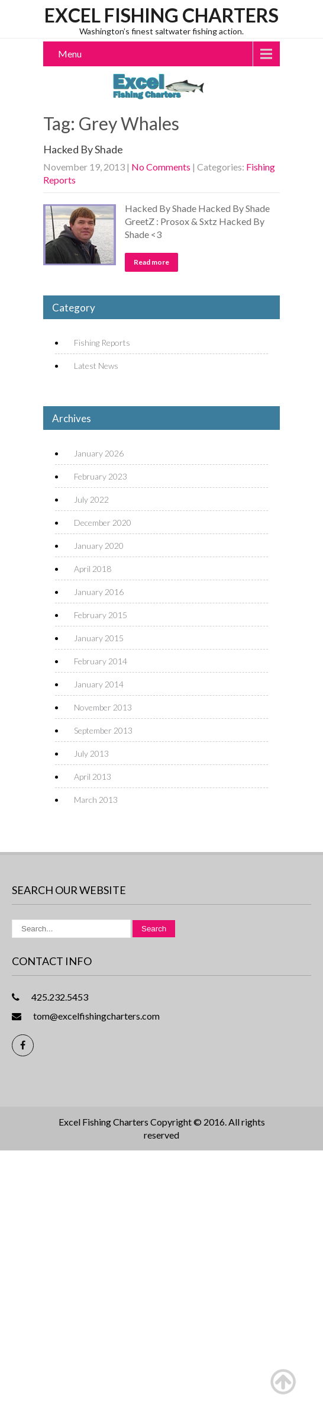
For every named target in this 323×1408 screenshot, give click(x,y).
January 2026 (99, 453)
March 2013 (96, 800)
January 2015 (99, 638)
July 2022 (91, 499)
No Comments (160, 166)
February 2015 (100, 615)
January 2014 (99, 684)
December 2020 (102, 522)
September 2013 (103, 730)
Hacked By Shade (83, 149)
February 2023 (100, 476)
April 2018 (92, 569)
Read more (151, 262)
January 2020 (99, 546)
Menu (70, 53)
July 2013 (91, 753)
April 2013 (92, 776)
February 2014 (100, 661)
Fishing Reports (102, 342)
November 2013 (103, 707)
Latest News (96, 366)
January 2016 (99, 592)
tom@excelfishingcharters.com (96, 1015)
